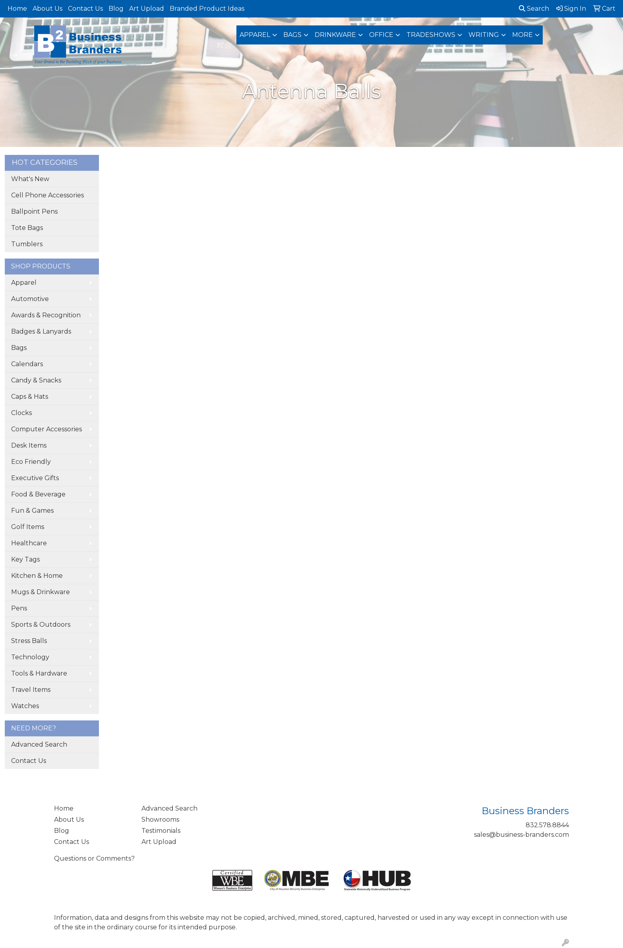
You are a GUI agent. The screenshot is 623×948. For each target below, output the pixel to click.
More (522, 35)
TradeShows (430, 35)
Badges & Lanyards (41, 331)
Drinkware (335, 35)
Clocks (21, 413)
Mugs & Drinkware (40, 592)
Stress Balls (29, 641)
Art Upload (146, 8)
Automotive (30, 299)
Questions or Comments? (94, 858)
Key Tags (25, 559)
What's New (30, 179)
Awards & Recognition (46, 315)
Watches (25, 706)
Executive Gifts (35, 478)
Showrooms (160, 819)
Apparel (255, 35)
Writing (483, 35)
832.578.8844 (547, 825)
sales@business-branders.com (521, 834)
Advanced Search (39, 744)
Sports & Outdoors (40, 624)
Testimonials (160, 830)
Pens (19, 608)
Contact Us (85, 8)
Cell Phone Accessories (47, 195)
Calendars (27, 364)
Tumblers (27, 244)
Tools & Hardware (39, 673)
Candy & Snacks (36, 380)
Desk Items (28, 445)
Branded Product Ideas (207, 8)
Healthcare (29, 543)
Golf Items (27, 527)
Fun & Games (32, 510)
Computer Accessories (46, 429)
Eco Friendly (31, 461)
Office (381, 35)
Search (534, 8)
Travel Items (30, 689)
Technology (30, 657)
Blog (116, 8)
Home (17, 8)
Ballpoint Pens (34, 211)
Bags (292, 35)
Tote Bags (27, 228)
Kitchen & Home (37, 575)
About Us (47, 8)
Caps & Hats (29, 396)
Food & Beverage (38, 494)
